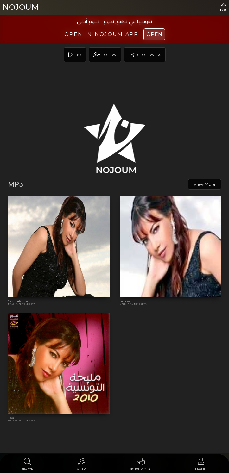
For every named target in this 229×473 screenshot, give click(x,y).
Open (154, 34)
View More (205, 184)
